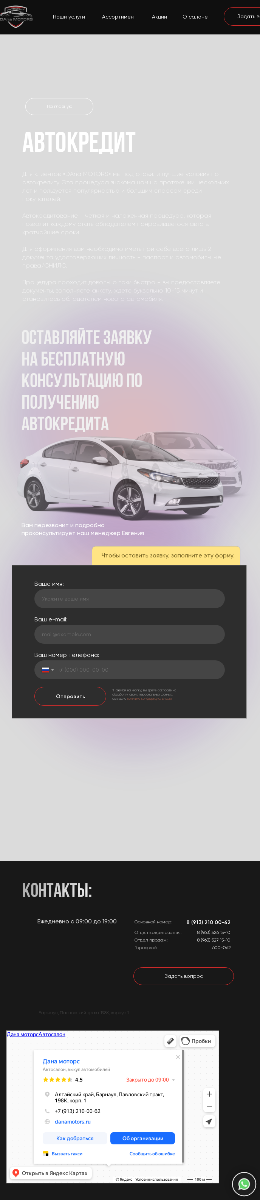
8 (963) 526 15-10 (214, 932)
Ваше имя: (49, 583)
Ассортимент (119, 17)
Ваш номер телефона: (66, 654)
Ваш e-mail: (51, 619)
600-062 (221, 947)
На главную (59, 106)
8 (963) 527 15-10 (214, 940)
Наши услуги (69, 17)
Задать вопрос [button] (184, 976)
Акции (159, 17)
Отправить (70, 696)
